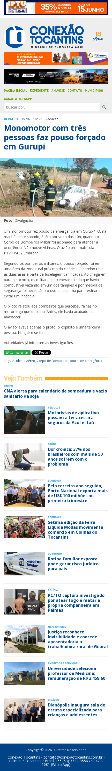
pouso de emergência (86, 361)
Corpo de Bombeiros (52, 361)
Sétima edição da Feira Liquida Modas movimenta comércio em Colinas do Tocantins (75, 529)
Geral (9, 119)
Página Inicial (15, 91)
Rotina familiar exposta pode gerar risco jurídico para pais (73, 564)
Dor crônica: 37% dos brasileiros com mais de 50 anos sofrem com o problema (75, 456)
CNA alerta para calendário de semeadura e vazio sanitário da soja (55, 393)
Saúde (52, 444)
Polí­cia (53, 590)
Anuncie (58, 91)
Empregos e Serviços (63, 663)
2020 (28, 119)
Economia (54, 480)
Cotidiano (55, 553)
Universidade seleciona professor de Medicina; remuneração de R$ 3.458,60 (76, 673)
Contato (75, 91)
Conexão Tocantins (24, 757)
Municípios (94, 91)
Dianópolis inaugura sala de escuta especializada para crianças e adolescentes (76, 710)
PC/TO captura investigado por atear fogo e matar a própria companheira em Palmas (76, 602)
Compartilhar (17, 352)
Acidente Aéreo (23, 361)
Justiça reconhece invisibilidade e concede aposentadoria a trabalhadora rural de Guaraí (78, 639)
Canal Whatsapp (18, 99)
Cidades (53, 700)
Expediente (39, 91)
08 (17, 119)
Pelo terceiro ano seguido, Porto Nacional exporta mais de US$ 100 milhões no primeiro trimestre (78, 493)
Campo (8, 386)
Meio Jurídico (57, 627)
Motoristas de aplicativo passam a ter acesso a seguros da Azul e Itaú (73, 417)
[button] (8, 191)
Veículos (54, 407)
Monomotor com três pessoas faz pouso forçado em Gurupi (55, 137)
